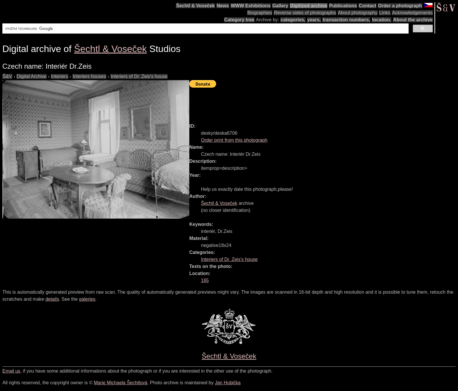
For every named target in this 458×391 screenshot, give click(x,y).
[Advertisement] (295, 103)
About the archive (413, 19)
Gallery (280, 5)
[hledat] (205, 28)
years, (314, 19)
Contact (367, 5)
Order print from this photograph (234, 140)
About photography (357, 12)
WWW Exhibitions (250, 5)
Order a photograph (400, 5)
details (52, 299)
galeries (87, 299)
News (223, 5)
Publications (343, 5)
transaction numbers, (346, 19)
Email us (11, 370)
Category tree (239, 19)
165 (205, 280)
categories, (293, 19)
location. (381, 19)
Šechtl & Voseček (195, 5)
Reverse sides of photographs (305, 12)
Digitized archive (308, 5)
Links (384, 12)
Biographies (259, 12)
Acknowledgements (412, 12)
